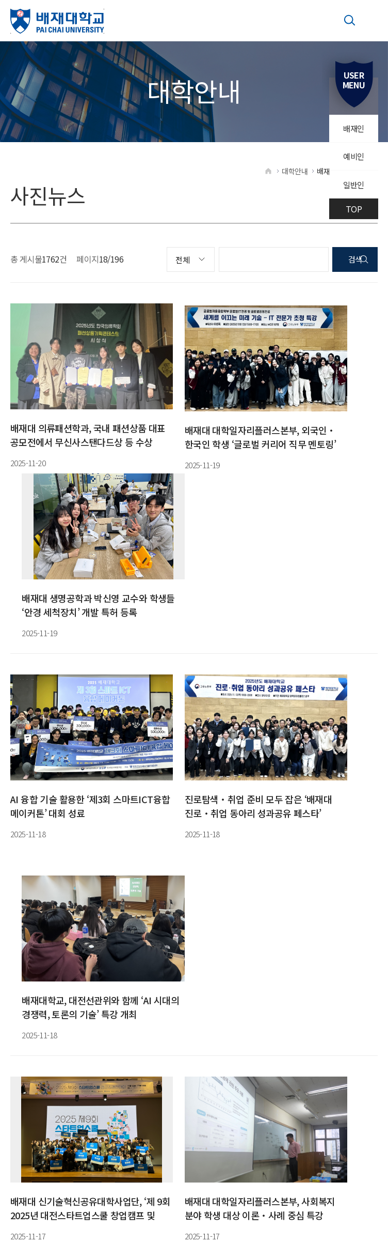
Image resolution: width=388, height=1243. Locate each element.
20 (137, 832)
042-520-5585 (158, 873)
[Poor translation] (28, 1094)
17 (83, 832)
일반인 (353, 188)
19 (119, 832)
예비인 (353, 158)
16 (65, 832)
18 (100, 832)
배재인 (353, 129)
